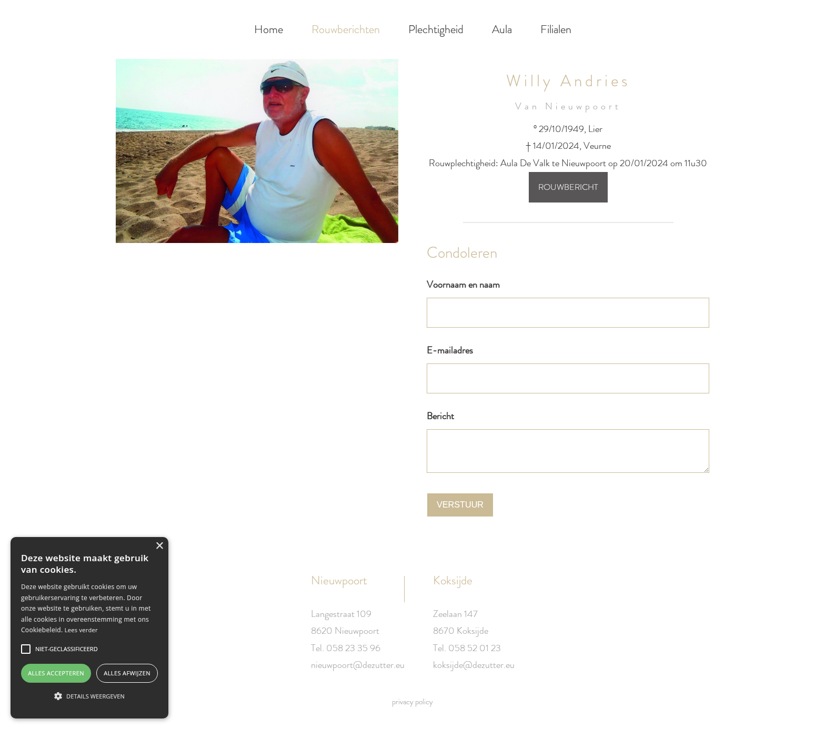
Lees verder (81, 630)
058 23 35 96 (353, 648)
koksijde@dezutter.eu (474, 665)
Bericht (440, 416)
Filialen (555, 29)
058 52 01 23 (474, 648)
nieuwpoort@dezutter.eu (358, 665)
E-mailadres (450, 350)
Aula (502, 29)
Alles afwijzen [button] (127, 673)
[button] (89, 696)
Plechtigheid (436, 29)
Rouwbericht (568, 187)
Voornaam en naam (463, 284)
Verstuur (460, 504)
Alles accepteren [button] (56, 673)
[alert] (89, 627)
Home (268, 29)
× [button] (159, 546)
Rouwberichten (345, 29)
